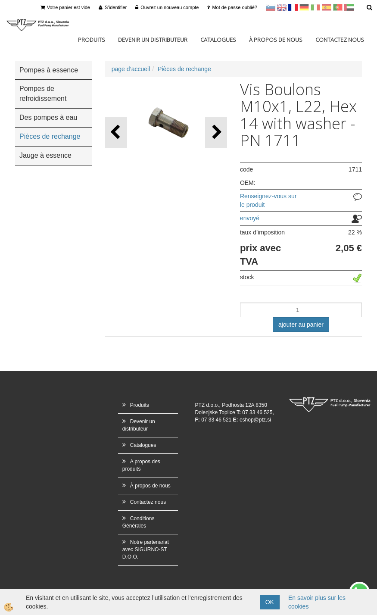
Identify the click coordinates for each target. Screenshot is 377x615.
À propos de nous (275, 40)
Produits (91, 40)
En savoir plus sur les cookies (317, 602)
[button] (216, 132)
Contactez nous (339, 40)
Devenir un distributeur (152, 40)
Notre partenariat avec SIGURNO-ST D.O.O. (145, 549)
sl (270, 7)
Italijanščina (315, 7)
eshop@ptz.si (255, 420)
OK (269, 602)
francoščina (293, 7)
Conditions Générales (138, 522)
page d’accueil (131, 69)
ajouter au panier (301, 324)
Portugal (338, 7)
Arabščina (349, 7)
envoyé (249, 218)
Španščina (326, 7)
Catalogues (218, 40)
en (282, 7)
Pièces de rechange (184, 69)
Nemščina (304, 7)
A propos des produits (141, 465)
